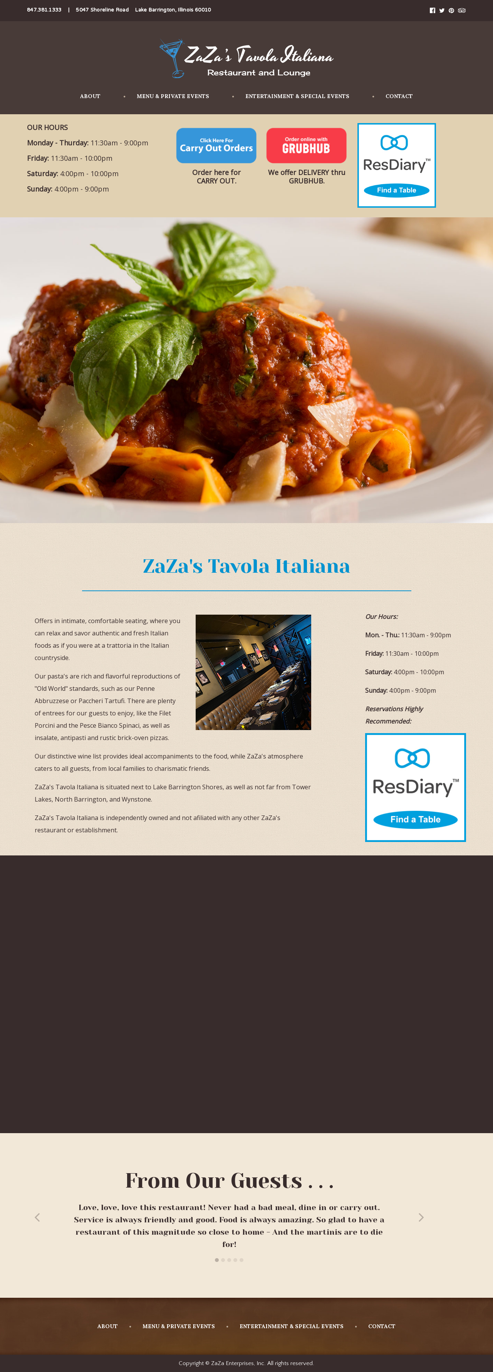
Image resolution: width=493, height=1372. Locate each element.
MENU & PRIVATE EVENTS (166, 96)
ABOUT (90, 96)
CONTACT (392, 96)
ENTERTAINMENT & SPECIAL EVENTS (290, 96)
